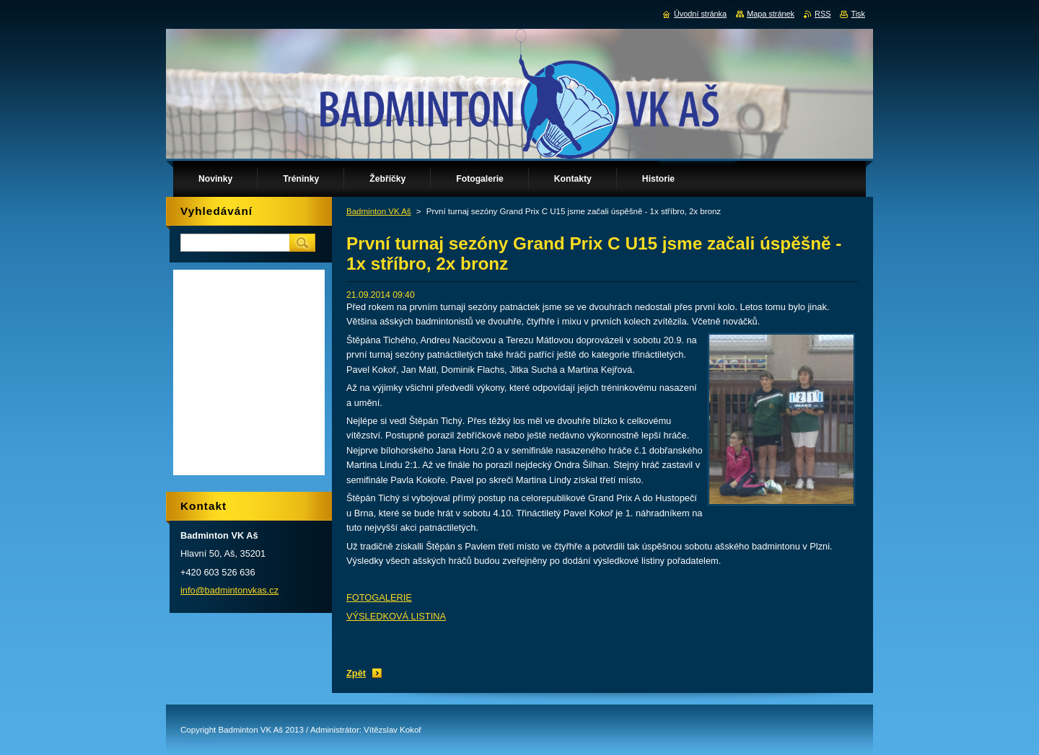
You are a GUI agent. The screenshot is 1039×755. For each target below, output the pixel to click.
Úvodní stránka (700, 13)
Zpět (356, 673)
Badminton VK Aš (378, 211)
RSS (822, 13)
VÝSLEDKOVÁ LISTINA (396, 616)
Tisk (858, 13)
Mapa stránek (770, 13)
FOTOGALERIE (379, 597)
